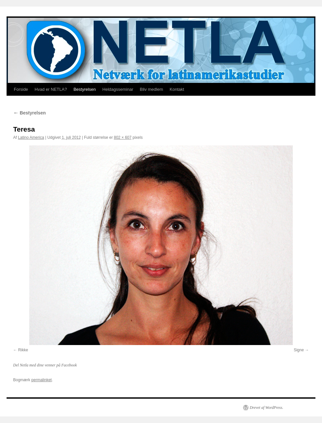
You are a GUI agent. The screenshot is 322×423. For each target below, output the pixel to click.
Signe (299, 350)
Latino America (31, 137)
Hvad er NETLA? (50, 89)
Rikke (23, 350)
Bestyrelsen (85, 89)
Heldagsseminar (118, 89)
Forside (21, 89)
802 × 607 (122, 137)
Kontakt (177, 89)
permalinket (41, 380)
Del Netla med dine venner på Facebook (45, 365)
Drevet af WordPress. (266, 407)
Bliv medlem (151, 89)
